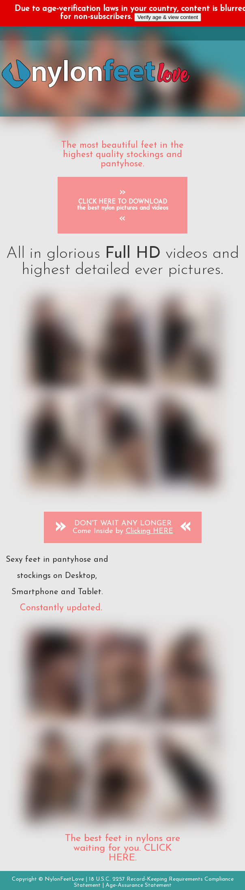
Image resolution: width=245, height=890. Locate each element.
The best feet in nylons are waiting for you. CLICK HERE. (122, 848)
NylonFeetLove (64, 879)
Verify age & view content (168, 17)
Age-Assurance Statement (138, 885)
